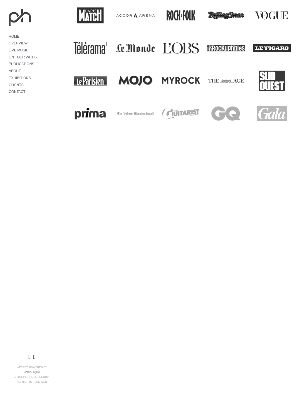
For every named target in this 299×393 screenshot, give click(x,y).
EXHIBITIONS (20, 78)
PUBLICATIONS (21, 64)
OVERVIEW (18, 43)
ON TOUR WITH (22, 57)
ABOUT (15, 71)
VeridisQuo (32, 372)
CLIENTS (16, 85)
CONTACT (17, 92)
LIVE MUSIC (19, 50)
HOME (14, 36)
